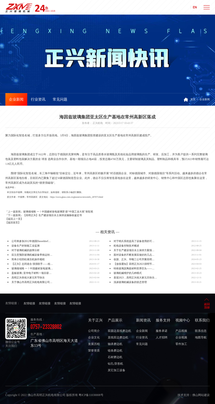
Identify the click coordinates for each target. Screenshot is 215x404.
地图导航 (201, 337)
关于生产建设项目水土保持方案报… (134, 250)
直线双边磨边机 (118, 337)
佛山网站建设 (201, 395)
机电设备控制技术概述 (126, 245)
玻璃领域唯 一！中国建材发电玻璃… (32, 268)
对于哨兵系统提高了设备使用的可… (134, 241)
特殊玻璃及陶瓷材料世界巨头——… (134, 268)
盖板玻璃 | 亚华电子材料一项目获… (31, 273)
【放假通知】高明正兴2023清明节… (134, 264)
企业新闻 (16, 99)
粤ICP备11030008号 (91, 395)
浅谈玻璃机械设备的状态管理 (130, 282)
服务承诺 (161, 330)
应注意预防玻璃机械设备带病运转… (31, 254)
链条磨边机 (115, 350)
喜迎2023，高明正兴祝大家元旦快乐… (135, 277)
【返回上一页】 (14, 219)
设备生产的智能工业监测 (25, 245)
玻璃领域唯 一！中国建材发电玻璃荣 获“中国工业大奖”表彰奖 (58, 211)
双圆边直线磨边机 (119, 330)
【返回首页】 (13, 222)
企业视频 (181, 337)
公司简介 (94, 330)
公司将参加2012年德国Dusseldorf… (31, 241)
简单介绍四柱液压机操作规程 (28, 259)
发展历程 (94, 344)
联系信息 (201, 330)
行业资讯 (38, 99)
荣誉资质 (94, 350)
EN (195, 7)
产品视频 (181, 330)
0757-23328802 (46, 327)
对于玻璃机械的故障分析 (25, 250)
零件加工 (181, 344)
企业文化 (94, 337)
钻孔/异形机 (115, 363)
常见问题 (60, 99)
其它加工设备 (116, 370)
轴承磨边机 (115, 344)
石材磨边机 (115, 357)
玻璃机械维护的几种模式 (128, 273)
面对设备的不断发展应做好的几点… (134, 254)
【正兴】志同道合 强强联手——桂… (32, 264)
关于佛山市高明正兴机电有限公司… (31, 282)
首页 (192, 99)
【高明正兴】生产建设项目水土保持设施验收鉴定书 (52, 215)
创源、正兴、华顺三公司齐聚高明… (134, 259)
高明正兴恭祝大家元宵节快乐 (28, 277)
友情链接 (29, 303)
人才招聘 (161, 337)
